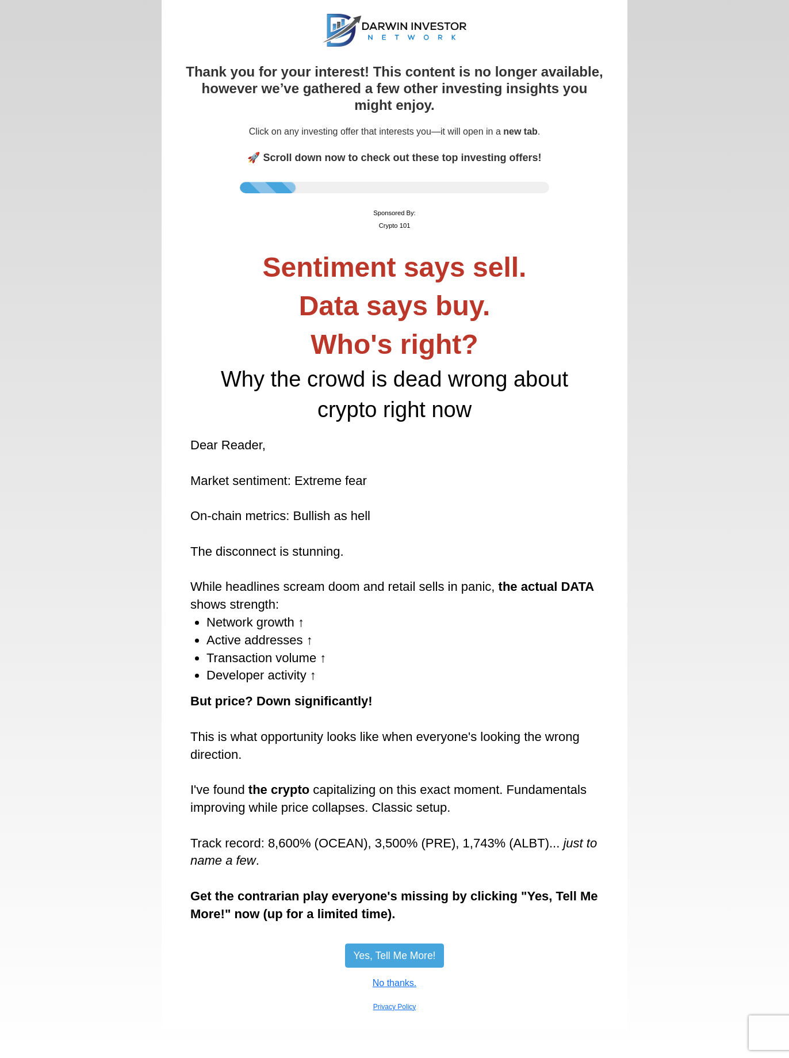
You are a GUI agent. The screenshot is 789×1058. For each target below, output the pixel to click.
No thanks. (394, 983)
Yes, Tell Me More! (395, 955)
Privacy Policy (394, 1007)
